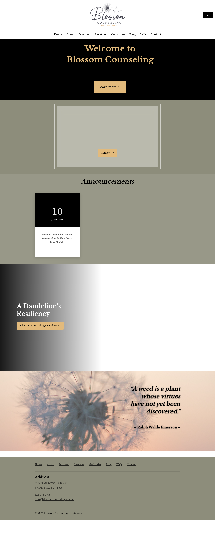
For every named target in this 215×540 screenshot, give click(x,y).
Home (58, 54)
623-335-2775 (42, 514)
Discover (85, 54)
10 (57, 231)
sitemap (77, 533)
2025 (60, 239)
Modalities (118, 54)
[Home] (107, 24)
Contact (155, 54)
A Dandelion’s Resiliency (39, 329)
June (54, 239)
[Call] (208, 24)
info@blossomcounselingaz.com (54, 519)
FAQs (143, 54)
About (70, 54)
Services (100, 54)
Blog (132, 54)
